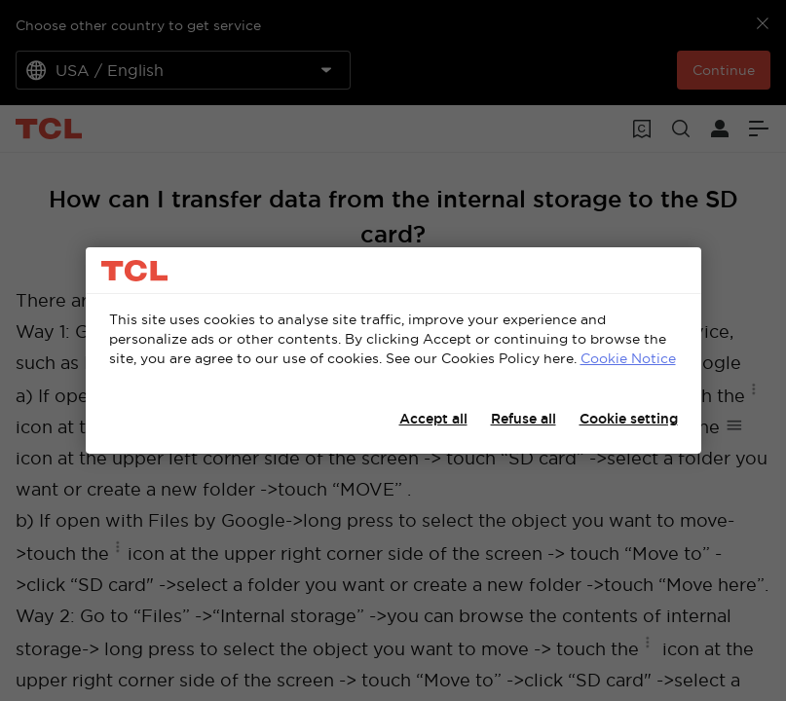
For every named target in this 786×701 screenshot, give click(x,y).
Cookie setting (629, 418)
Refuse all (523, 418)
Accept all (433, 418)
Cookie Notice (628, 358)
